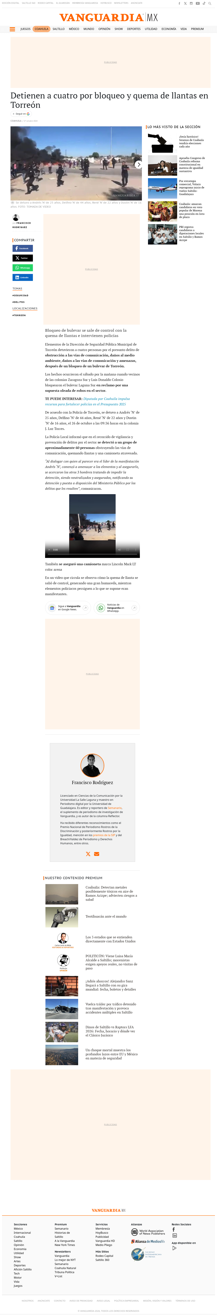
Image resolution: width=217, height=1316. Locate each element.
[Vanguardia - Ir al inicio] (108, 16)
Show (119, 29)
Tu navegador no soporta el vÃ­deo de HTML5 (92, 526)
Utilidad (151, 29)
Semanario (115, 808)
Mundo (89, 29)
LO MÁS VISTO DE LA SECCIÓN (174, 127)
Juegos (26, 29)
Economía (169, 29)
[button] (12, 29)
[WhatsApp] (117, 608)
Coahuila (41, 29)
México (74, 29)
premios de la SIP (104, 835)
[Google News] (68, 608)
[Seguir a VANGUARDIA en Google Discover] (21, 114)
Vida (184, 29)
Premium (197, 29)
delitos (19, 302)
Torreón (20, 315)
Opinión (104, 29)
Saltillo (59, 29)
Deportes (134, 29)
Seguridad (21, 295)
